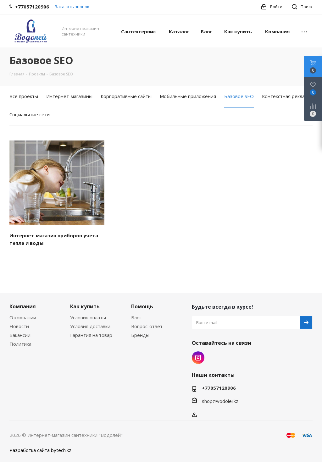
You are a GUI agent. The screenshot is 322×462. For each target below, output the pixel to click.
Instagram (198, 357)
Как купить (85, 306)
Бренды (140, 335)
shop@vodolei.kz (220, 401)
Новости (19, 326)
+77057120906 (219, 388)
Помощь (142, 306)
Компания (22, 306)
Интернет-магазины (69, 96)
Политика (20, 344)
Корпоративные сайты (126, 96)
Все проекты (23, 96)
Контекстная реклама (286, 96)
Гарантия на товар (91, 335)
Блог (136, 317)
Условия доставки (90, 326)
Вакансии (20, 335)
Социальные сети (29, 114)
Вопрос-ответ (147, 326)
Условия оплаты (88, 317)
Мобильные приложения (188, 96)
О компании (22, 317)
